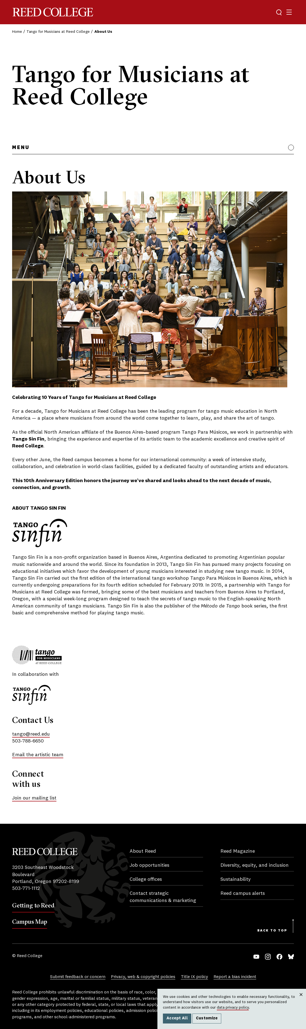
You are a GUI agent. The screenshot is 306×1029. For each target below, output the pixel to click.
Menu (20, 147)
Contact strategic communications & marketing (163, 897)
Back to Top (272, 930)
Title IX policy (194, 977)
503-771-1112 (26, 888)
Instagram (268, 957)
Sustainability (235, 879)
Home (17, 32)
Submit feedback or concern (77, 977)
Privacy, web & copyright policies (143, 977)
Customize (207, 1018)
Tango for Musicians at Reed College (58, 32)
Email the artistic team (37, 754)
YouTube (256, 957)
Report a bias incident (235, 977)
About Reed (143, 851)
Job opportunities (149, 865)
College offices (146, 879)
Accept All (177, 1018)
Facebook (279, 957)
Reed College (53, 12)
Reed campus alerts (242, 893)
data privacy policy (233, 1007)
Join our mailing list (34, 798)
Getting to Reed (33, 905)
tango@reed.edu (31, 734)
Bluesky (291, 957)
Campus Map (29, 921)
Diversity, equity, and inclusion (254, 865)
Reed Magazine (237, 851)
